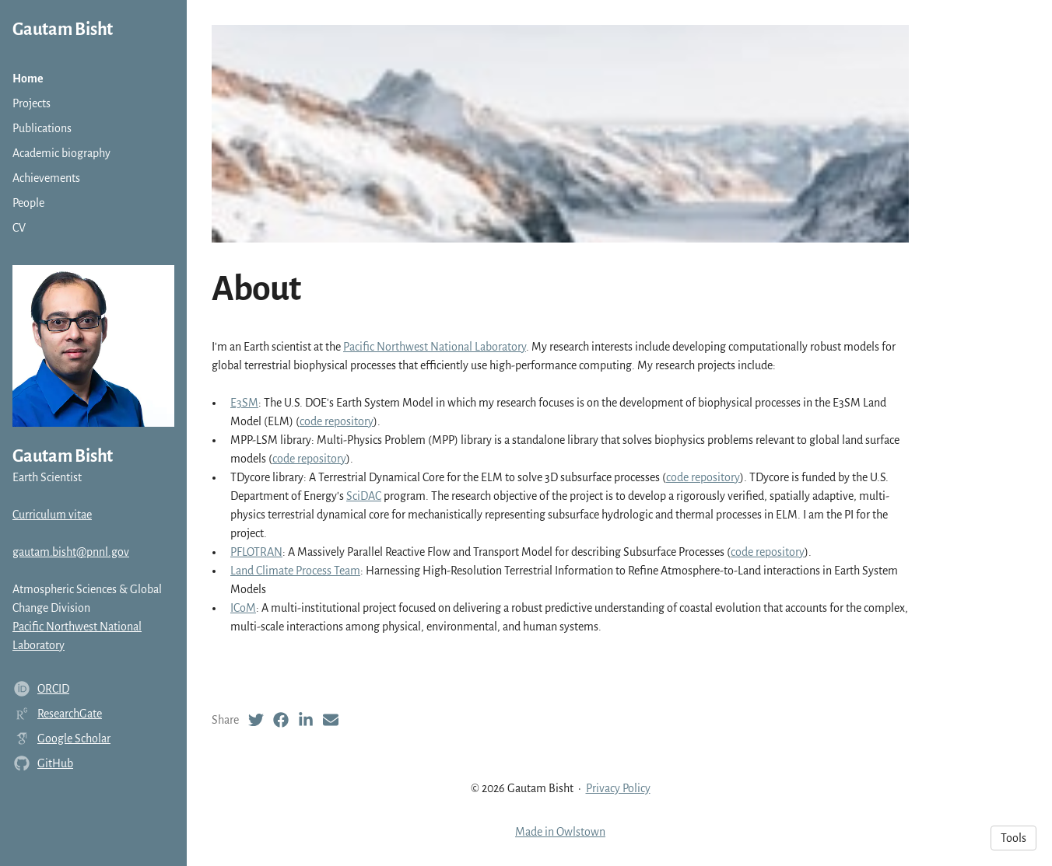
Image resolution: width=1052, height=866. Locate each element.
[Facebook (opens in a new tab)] (281, 720)
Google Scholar (73, 738)
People (28, 203)
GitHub (55, 763)
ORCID (53, 689)
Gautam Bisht (62, 29)
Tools (1013, 838)
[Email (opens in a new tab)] (330, 720)
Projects (31, 103)
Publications (42, 128)
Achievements (46, 178)
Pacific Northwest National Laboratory (434, 346)
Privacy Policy (618, 788)
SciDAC (363, 496)
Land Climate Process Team (295, 570)
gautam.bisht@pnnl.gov (70, 552)
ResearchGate (69, 713)
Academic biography (61, 153)
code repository (336, 421)
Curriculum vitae (52, 514)
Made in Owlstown (560, 832)
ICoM (243, 608)
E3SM (244, 402)
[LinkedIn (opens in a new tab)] (306, 720)
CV (19, 228)
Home (28, 78)
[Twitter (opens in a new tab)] (256, 720)
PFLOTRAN (256, 552)
